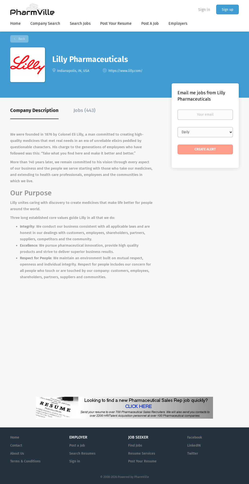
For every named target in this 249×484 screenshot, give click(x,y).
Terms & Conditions (25, 461)
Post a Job (77, 445)
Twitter (192, 453)
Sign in (204, 9)
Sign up (227, 10)
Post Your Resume (142, 461)
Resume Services (141, 453)
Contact (16, 445)
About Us (17, 453)
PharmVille (141, 477)
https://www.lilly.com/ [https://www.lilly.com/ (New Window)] (125, 71)
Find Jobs (135, 445)
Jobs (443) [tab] (84, 110)
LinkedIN (194, 445)
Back (21, 39)
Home (14, 437)
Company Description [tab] (34, 110)
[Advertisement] (187, 272)
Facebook (194, 437)
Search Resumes (82, 453)
